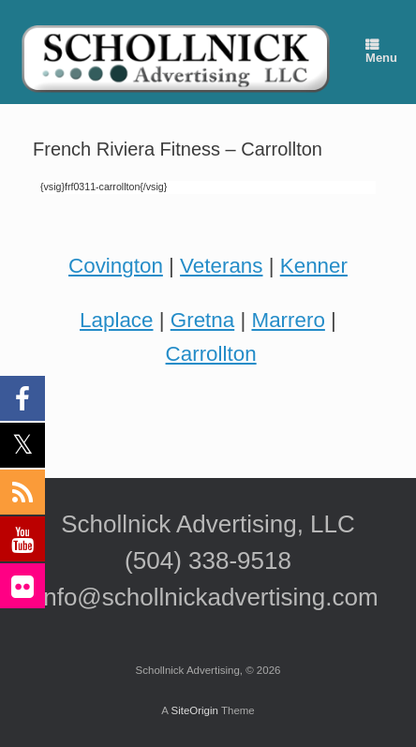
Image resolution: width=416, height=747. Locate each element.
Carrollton (211, 354)
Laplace (116, 320)
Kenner (314, 265)
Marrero (287, 320)
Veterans (221, 265)
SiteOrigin (194, 710)
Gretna (202, 320)
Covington (115, 265)
